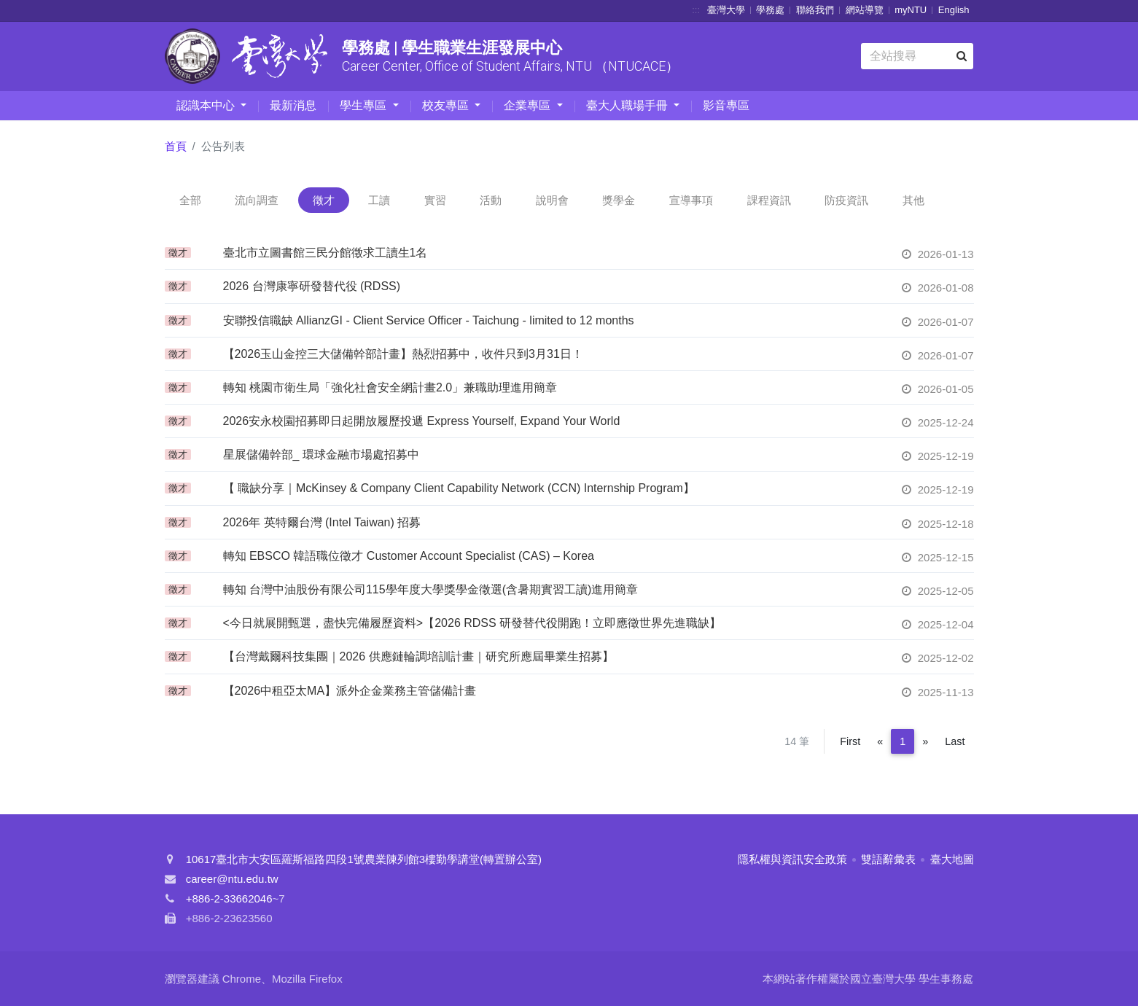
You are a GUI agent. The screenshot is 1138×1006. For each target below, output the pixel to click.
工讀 (379, 200)
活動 (491, 200)
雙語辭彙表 (888, 859)
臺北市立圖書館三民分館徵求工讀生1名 (325, 252)
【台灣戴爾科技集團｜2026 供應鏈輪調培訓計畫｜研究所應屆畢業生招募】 (418, 656)
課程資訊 (769, 200)
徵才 (324, 200)
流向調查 (256, 200)
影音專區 (726, 105)
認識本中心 (207, 105)
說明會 (552, 200)
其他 (913, 200)
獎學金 (618, 200)
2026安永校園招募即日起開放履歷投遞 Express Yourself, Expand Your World (421, 421)
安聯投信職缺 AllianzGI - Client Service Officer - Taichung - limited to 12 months (428, 320)
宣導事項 (691, 200)
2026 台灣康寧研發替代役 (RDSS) (312, 286)
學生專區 (364, 105)
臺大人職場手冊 (628, 105)
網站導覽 (865, 9)
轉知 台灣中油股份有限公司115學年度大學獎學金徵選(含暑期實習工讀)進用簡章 (431, 589)
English (954, 9)
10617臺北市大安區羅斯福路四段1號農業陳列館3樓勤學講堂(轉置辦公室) (364, 859)
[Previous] (880, 741)
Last (954, 741)
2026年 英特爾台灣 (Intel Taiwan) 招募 (322, 522)
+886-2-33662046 (229, 898)
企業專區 (528, 105)
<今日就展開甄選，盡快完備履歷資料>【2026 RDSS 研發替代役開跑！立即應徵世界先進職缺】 (472, 623)
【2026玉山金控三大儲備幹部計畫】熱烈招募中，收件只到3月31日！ (403, 354)
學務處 (770, 9)
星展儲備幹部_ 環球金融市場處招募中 (321, 454)
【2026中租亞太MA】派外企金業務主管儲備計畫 (350, 691)
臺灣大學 (726, 9)
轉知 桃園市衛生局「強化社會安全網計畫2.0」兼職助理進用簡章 (390, 387)
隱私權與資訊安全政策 (792, 859)
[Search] (916, 56)
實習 (435, 200)
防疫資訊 (846, 200)
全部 (190, 200)
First (850, 741)
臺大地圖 (952, 859)
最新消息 (293, 105)
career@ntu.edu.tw (232, 879)
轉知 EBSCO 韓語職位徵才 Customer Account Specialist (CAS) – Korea (408, 556)
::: (696, 9)
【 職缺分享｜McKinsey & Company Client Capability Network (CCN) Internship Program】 (459, 488)
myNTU (911, 9)
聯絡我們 (815, 9)
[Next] (925, 741)
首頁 (176, 146)
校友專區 (447, 105)
